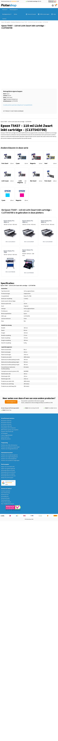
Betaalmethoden (5, 498)
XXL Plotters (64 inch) (6, 426)
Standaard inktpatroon (16, 22)
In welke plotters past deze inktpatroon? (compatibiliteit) (17, 105)
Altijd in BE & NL (34, 1)
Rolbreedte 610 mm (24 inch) (8, 472)
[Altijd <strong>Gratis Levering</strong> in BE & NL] (26, 1)
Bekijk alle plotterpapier (7, 477)
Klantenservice (5, 494)
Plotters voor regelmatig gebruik (9, 457)
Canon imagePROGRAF (7, 435)
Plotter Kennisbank (6, 502)
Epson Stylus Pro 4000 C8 (27, 221)
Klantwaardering (5, 500)
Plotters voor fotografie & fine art (9, 449)
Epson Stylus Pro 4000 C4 (9, 221)
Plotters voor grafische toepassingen (10, 447)
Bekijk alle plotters (6, 439)
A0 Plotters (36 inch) (6, 420)
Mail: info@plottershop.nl (7, 504)
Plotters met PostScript (7, 431)
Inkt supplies (7, 22)
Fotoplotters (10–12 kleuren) (8, 428)
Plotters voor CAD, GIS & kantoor (9, 445)
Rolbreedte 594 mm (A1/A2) (8, 470)
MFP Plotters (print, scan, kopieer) (9, 430)
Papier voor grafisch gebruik (8, 468)
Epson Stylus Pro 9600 (27, 251)
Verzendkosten (5, 496)
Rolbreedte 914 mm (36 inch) (8, 476)
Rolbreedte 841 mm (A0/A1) (8, 474)
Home (2, 22)
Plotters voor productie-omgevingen (10, 460)
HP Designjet (4, 433)
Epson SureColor (5, 437)
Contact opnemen (5, 491)
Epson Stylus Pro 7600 (9, 251)
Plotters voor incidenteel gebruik (9, 455)
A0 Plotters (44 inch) (6, 422)
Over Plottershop (5, 493)
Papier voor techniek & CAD (7, 466)
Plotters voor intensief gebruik (8, 458)
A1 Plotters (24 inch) (6, 424)
